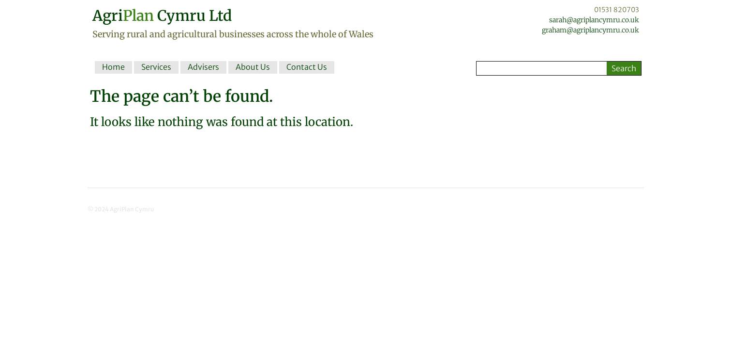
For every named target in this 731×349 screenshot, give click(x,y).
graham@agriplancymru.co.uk (590, 30)
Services (156, 67)
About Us (253, 67)
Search (624, 68)
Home (113, 67)
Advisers (203, 67)
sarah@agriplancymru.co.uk (594, 20)
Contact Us (306, 67)
